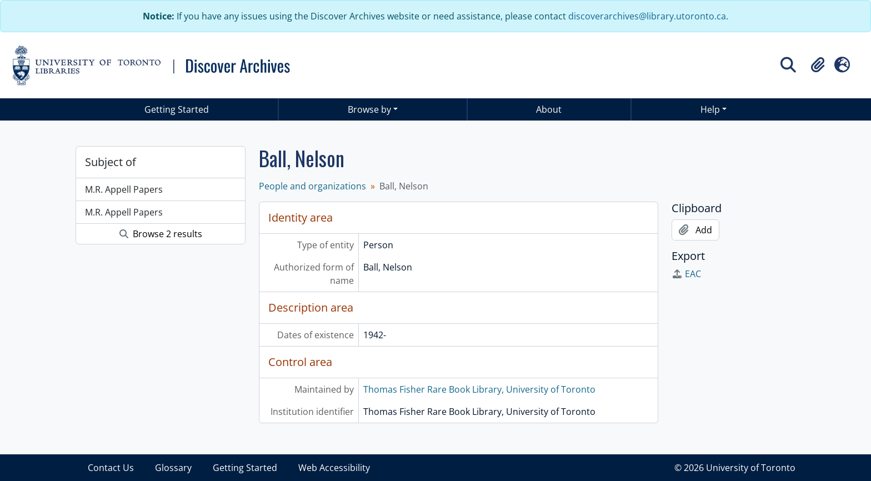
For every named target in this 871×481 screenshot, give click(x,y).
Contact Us (111, 468)
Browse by (369, 109)
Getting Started (176, 109)
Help (710, 109)
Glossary (173, 468)
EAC (686, 274)
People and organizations (312, 186)
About (549, 109)
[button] (817, 65)
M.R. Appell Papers (124, 189)
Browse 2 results (160, 234)
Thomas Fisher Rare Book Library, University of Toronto (479, 389)
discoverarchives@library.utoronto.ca (647, 16)
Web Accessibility (334, 468)
